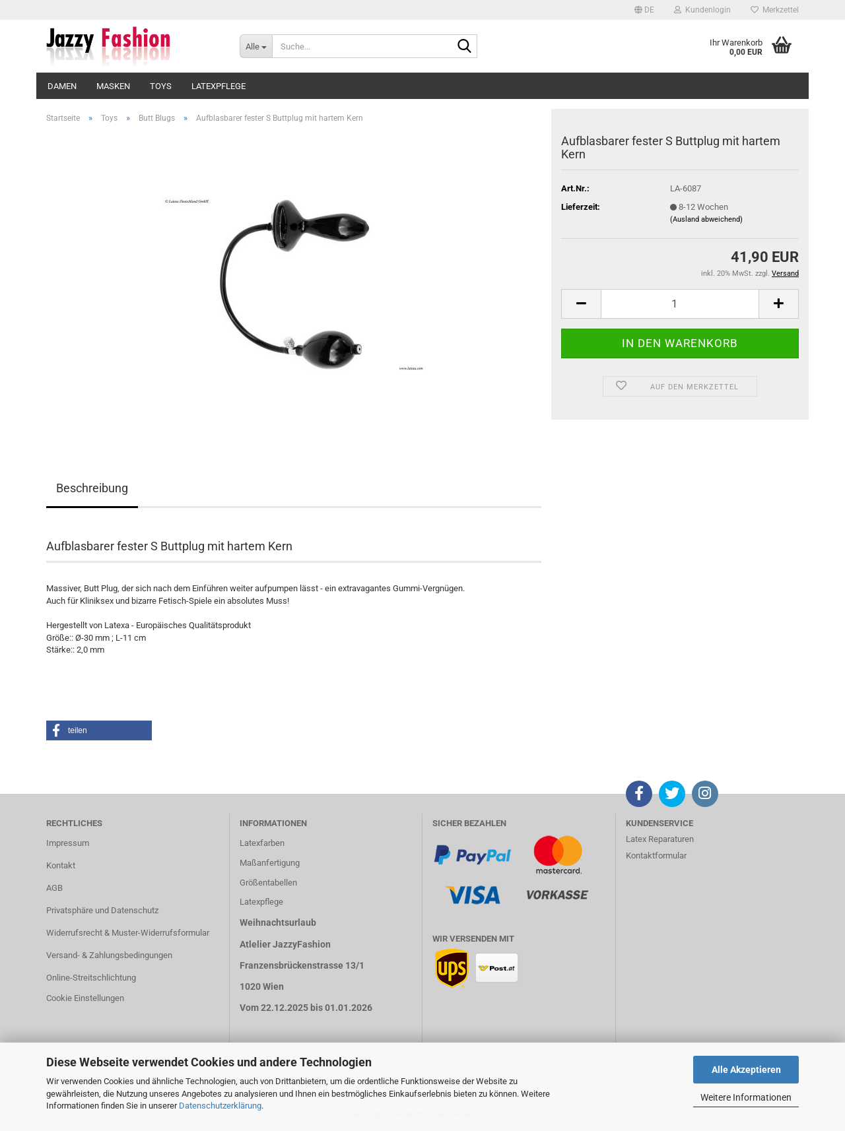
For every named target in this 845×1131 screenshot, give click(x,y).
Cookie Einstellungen (85, 998)
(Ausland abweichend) (706, 219)
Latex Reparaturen (660, 839)
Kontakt (60, 865)
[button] (644, 10)
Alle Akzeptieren (746, 1069)
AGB (54, 888)
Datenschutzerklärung (220, 1106)
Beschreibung (92, 488)
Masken (113, 86)
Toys (161, 86)
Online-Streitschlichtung (91, 978)
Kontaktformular (656, 855)
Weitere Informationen (746, 1097)
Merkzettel (775, 10)
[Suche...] (256, 46)
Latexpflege (218, 86)
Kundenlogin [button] (702, 10)
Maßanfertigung (270, 863)
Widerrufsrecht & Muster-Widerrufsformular (127, 933)
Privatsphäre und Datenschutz (102, 910)
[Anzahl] (680, 304)
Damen (62, 86)
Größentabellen (268, 883)
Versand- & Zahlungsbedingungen (109, 955)
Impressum (67, 843)
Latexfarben (262, 843)
